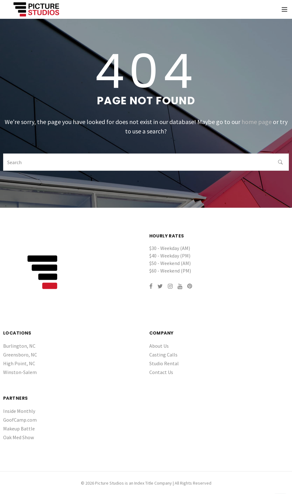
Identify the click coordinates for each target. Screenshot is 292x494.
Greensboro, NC (20, 354)
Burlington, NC (19, 346)
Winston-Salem (20, 372)
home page (257, 122)
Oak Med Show (18, 437)
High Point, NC (19, 363)
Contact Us (161, 372)
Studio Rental (164, 363)
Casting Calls (163, 354)
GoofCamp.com (20, 420)
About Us (159, 346)
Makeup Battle (19, 428)
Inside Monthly (19, 411)
